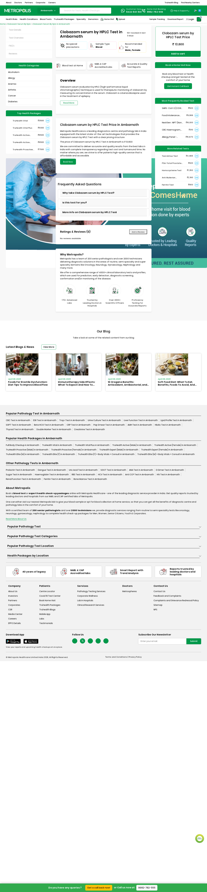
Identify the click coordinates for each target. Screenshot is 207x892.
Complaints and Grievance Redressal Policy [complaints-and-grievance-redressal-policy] (176, 600)
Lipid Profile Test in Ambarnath (176, 420)
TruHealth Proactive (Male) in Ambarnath (27, 449)
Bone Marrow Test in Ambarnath (90, 479)
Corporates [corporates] (14, 605)
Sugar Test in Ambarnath (19, 474)
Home (3, 24)
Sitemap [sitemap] (158, 605)
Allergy (11, 78)
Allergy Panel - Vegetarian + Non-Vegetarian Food (171, 134)
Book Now (68, 161)
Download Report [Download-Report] (175, 19)
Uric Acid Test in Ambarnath (83, 470)
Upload (120, 19)
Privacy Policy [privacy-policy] (135, 657)
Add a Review (138, 232)
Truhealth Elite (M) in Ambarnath (22, 454)
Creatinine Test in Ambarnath (89, 429)
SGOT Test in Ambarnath (113, 470)
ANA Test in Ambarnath (141, 470)
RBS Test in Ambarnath (83, 474)
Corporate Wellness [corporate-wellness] (87, 595)
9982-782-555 (146, 887)
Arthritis (12, 89)
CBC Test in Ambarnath (18, 420)
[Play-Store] (195, 10)
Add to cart (178, 52)
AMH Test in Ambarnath (140, 425)
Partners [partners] (12, 600)
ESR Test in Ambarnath (44, 420)
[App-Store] (199, 10)
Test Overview (16, 37)
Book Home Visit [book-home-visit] (47, 600)
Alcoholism (13, 72)
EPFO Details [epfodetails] (14, 623)
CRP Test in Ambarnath (79, 425)
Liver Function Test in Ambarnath (141, 420)
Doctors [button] (18, 2)
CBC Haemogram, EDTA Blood (171, 127)
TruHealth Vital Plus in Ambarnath (92, 445)
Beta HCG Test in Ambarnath (49, 425)
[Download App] (13, 641)
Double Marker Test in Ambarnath (54, 429)
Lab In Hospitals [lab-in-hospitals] (85, 600)
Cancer (12, 95)
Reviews (13, 53)
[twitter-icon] (82, 641)
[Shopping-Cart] (199, 19)
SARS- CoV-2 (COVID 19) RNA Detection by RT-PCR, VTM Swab (172, 106)
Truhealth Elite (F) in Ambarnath (58, 454)
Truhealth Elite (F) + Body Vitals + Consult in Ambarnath (106, 454)
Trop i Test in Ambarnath (72, 420)
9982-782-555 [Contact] (155, 11)
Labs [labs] (41, 618)
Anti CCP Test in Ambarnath (139, 474)
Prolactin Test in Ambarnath (20, 470)
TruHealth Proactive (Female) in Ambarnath (73, 449)
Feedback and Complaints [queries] (167, 595)
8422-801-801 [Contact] (134, 11)
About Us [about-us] (12, 591)
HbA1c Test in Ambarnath (168, 425)
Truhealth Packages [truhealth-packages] (49, 605)
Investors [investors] (13, 595)
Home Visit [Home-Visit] (107, 19)
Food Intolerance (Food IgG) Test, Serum (170, 113)
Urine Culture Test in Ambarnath (104, 420)
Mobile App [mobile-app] (44, 614)
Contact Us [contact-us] (159, 591)
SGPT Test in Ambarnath (18, 425)
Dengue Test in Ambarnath (52, 470)
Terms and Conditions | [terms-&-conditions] (117, 657)
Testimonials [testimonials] (46, 623)
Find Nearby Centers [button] (190, 2)
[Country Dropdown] (180, 10)
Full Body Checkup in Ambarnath (22, 445)
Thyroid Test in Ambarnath (20, 429)
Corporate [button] (40, 2)
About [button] (8, 2)
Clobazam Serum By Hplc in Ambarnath (51, 24)
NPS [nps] (155, 609)
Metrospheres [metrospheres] (129, 591)
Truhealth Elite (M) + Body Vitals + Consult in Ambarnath (166, 454)
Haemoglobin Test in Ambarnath (52, 474)
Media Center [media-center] (15, 614)
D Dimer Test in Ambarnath (170, 470)
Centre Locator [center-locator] (47, 591)
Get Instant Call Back (178, 84)
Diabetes (13, 101)
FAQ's (11, 45)
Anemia (12, 83)
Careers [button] (52, 2)
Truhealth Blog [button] (171, 2)
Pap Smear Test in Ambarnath (109, 425)
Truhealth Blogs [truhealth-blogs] (47, 609)
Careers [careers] (12, 618)
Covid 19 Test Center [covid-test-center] (50, 595)
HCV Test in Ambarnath (110, 474)
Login (191, 19)
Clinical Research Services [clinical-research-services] (90, 605)
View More (48, 346)
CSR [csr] (10, 609)
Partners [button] (29, 2)
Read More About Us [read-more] (16, 519)
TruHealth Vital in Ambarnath (57, 445)
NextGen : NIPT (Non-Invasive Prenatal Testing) (172, 120)
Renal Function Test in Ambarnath (23, 479)
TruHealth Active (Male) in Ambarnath (131, 445)
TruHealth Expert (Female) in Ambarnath (162, 449)
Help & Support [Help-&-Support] (181, 10)
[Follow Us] (74, 641)
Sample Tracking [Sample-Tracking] (157, 19)
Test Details (15, 29)
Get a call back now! (98, 887)
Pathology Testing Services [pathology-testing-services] (91, 591)
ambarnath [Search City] (48, 10)
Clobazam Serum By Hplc (19, 24)
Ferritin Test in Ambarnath (57, 479)
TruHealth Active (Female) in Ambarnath (175, 445)
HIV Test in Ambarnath (168, 474)
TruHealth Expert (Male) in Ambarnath (118, 449)
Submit (194, 641)
